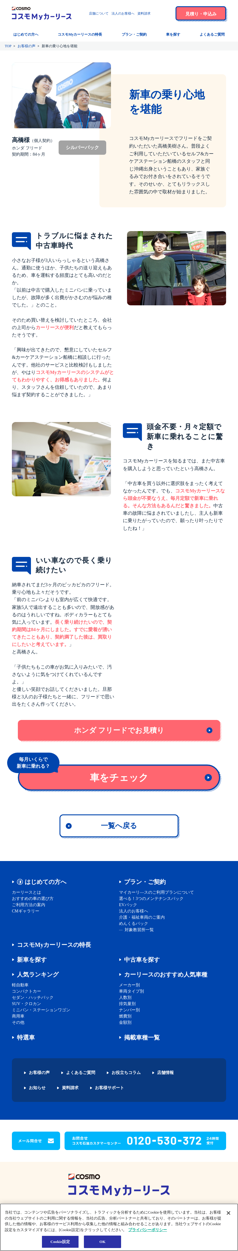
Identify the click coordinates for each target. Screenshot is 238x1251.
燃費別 (125, 1016)
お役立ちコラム (126, 1073)
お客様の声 (26, 46)
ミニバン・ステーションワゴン (41, 1010)
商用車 (18, 1016)
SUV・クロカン (26, 1004)
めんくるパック (133, 923)
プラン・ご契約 (145, 882)
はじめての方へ (45, 882)
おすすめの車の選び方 (33, 898)
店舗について (99, 13)
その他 (18, 1022)
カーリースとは (26, 892)
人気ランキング (38, 974)
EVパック (128, 905)
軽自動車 (20, 985)
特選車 (26, 1037)
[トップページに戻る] (41, 13)
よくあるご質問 (80, 1073)
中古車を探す (142, 960)
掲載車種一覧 (142, 1037)
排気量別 (127, 1004)
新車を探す (32, 960)
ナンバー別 (129, 1010)
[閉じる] (228, 1213)
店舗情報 (165, 1073)
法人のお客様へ (123, 13)
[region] (119, 1227)
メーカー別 (129, 985)
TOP (8, 46)
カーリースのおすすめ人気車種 (165, 974)
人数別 (125, 997)
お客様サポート (109, 1088)
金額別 (125, 1022)
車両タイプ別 (131, 991)
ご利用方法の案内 (28, 905)
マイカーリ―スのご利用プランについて (156, 892)
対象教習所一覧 (139, 930)
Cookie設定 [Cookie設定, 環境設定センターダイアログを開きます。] (60, 1241)
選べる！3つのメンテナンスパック (151, 898)
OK (102, 1241)
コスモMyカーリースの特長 (54, 945)
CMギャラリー (25, 911)
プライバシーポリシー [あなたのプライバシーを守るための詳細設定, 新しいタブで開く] (147, 1230)
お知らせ (37, 1088)
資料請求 (144, 13)
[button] (165, 13)
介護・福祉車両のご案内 (142, 917)
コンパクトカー (26, 991)
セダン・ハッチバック (33, 997)
